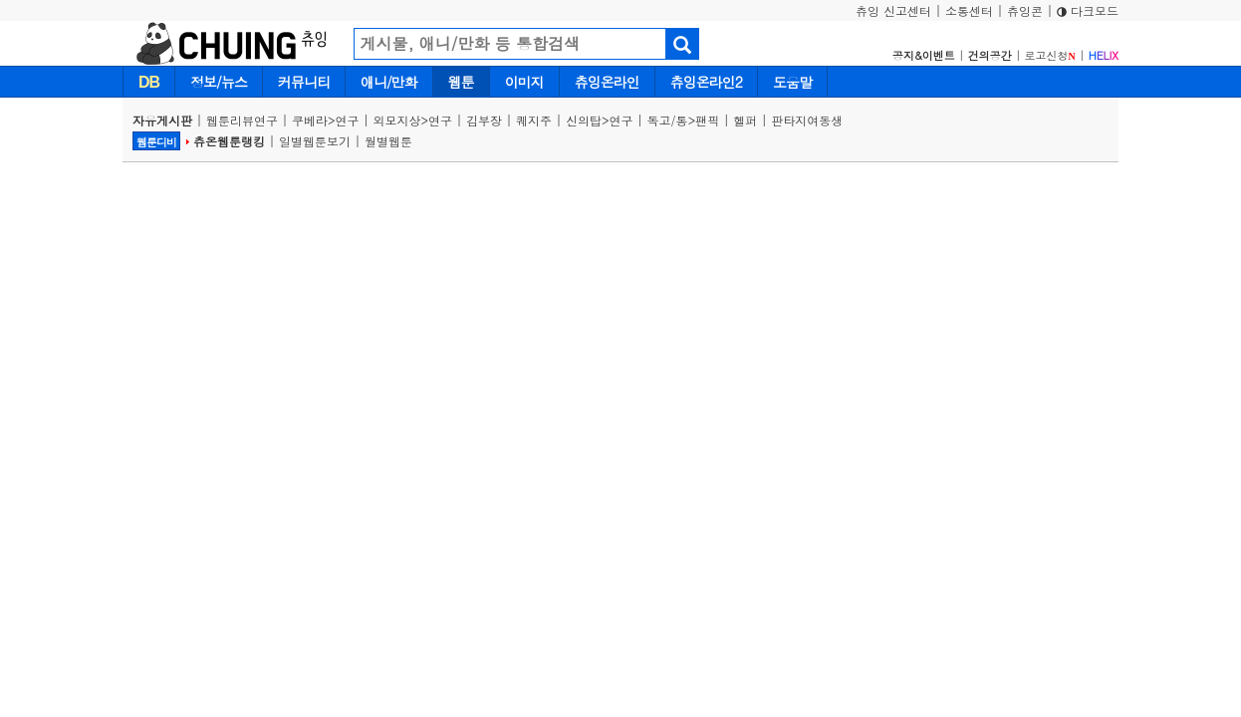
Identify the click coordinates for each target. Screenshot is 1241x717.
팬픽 (707, 120)
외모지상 (397, 120)
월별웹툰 (388, 140)
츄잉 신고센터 (893, 10)
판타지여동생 (807, 120)
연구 (348, 120)
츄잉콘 (1025, 10)
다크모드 (1087, 10)
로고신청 (1050, 55)
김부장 (484, 120)
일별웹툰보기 (315, 140)
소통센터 (969, 10)
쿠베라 (310, 120)
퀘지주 (534, 120)
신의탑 (584, 120)
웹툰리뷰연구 (242, 120)
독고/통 (667, 120)
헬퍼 (745, 120)
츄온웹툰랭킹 (229, 140)
